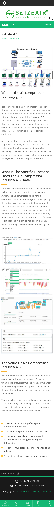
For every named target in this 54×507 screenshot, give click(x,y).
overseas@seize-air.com (33, 485)
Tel (16, 505)
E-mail (27, 505)
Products (5, 505)
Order (38, 505)
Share (48, 505)
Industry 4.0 (15, 39)
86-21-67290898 (31, 481)
